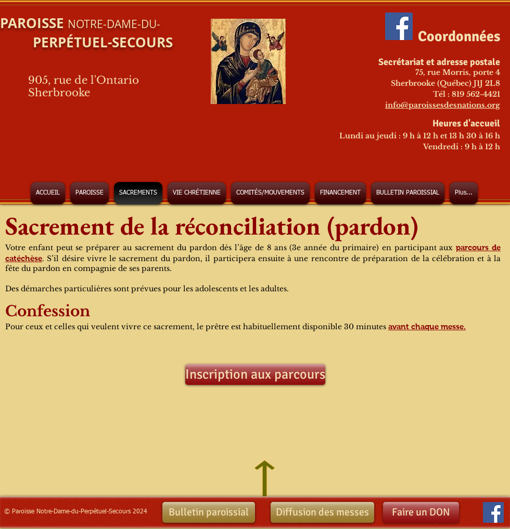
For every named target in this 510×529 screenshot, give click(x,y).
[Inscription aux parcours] (255, 374)
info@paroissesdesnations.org (442, 105)
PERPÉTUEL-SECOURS (86, 42)
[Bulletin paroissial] (208, 512)
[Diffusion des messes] (322, 512)
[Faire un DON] (421, 512)
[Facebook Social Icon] (399, 26)
